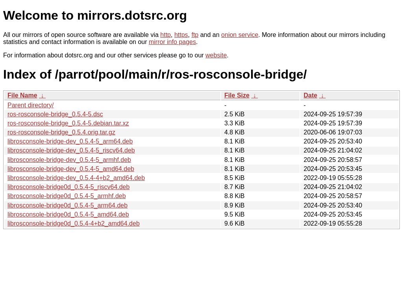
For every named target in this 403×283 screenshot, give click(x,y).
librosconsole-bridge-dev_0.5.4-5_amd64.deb (70, 168)
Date (310, 95)
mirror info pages (172, 42)
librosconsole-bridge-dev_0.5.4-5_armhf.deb (69, 159)
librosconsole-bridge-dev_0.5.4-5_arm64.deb (70, 141)
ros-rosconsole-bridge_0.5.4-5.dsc (55, 114)
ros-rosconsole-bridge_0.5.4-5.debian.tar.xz (68, 123)
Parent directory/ (30, 105)
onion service (239, 34)
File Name (22, 95)
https (181, 34)
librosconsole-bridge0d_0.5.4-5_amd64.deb (68, 214)
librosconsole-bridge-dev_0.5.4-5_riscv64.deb (71, 150)
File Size (237, 95)
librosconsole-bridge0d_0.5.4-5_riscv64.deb (68, 187)
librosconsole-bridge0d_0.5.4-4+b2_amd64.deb (73, 223)
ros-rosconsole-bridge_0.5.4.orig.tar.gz (61, 132)
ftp (194, 34)
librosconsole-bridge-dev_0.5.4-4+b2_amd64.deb (76, 178)
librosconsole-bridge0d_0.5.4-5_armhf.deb (66, 196)
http (165, 34)
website (216, 55)
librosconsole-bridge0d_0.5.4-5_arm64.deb (67, 205)
